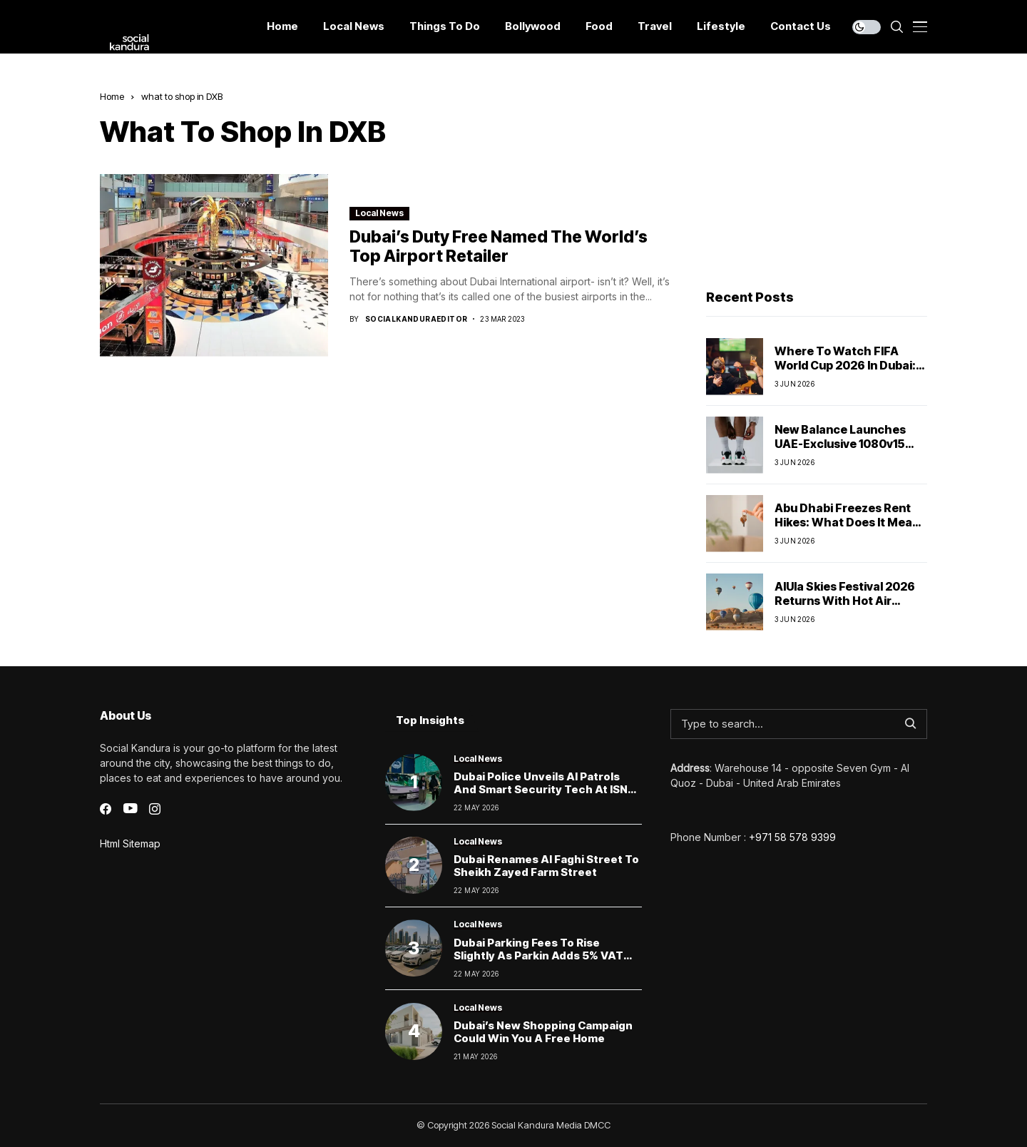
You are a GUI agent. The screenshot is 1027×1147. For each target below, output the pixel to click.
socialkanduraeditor (416, 319)
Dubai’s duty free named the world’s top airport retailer (498, 247)
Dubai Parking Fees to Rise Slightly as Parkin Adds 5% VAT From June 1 (538, 955)
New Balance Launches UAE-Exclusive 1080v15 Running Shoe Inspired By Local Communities (846, 450)
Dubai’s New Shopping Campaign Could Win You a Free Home (543, 1032)
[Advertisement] (816, 179)
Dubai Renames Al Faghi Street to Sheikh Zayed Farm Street (546, 865)
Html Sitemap (130, 843)
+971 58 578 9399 (792, 837)
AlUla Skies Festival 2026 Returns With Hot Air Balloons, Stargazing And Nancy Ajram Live (846, 607)
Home (112, 96)
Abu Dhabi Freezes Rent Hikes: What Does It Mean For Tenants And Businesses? (847, 528)
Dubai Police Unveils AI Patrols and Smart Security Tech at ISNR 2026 (544, 789)
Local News (379, 213)
